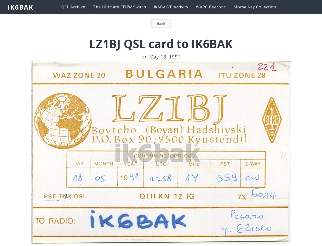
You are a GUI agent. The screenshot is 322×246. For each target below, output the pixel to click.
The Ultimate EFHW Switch (119, 7)
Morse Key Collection (255, 7)
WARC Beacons (211, 7)
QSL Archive (73, 7)
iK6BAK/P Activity (171, 7)
